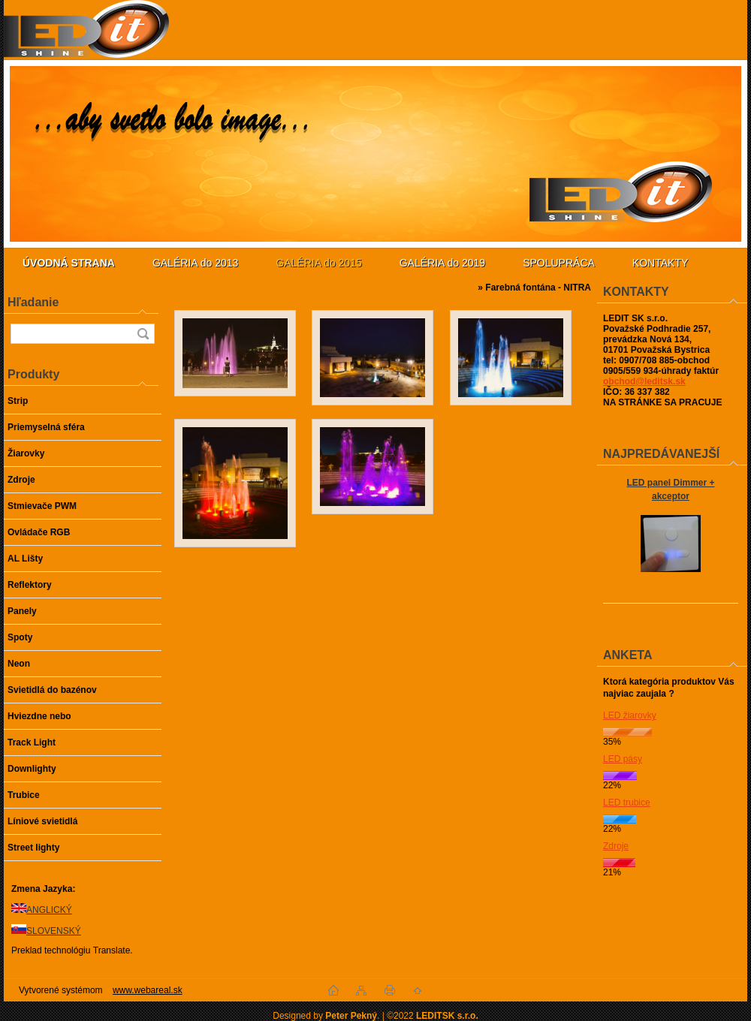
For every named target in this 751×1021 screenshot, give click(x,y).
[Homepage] (69, 263)
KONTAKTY (660, 263)
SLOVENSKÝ (53, 931)
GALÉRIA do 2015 (318, 263)
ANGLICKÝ (49, 910)
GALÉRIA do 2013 (195, 263)
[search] (142, 333)
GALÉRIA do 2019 (442, 263)
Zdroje (616, 846)
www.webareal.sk (147, 990)
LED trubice (626, 802)
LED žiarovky (629, 715)
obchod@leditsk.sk (644, 381)
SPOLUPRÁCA (559, 263)
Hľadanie (33, 302)
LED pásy (622, 758)
